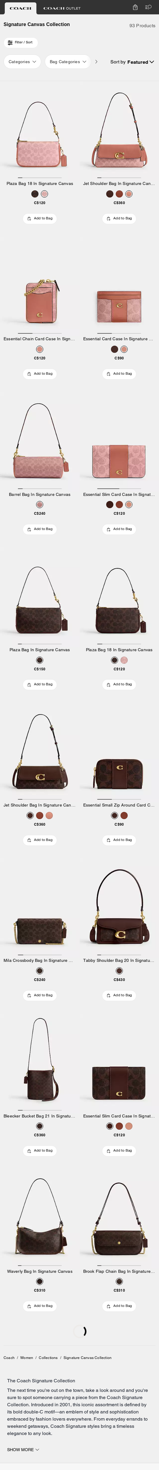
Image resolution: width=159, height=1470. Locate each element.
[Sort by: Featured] (140, 62)
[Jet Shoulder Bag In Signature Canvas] (119, 131)
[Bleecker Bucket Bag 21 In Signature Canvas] (40, 1063)
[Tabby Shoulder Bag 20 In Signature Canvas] (119, 908)
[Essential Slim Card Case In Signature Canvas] (119, 442)
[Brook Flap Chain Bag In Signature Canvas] (119, 1219)
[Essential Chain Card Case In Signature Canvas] (40, 286)
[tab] (20, 8)
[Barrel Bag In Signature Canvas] (40, 442)
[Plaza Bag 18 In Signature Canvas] (40, 131)
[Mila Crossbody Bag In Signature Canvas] (40, 908)
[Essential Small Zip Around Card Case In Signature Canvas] (119, 752)
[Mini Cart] (135, 7)
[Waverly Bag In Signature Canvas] (40, 1219)
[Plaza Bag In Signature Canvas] (40, 597)
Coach (9, 1358)
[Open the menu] (147, 7)
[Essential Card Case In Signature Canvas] (119, 286)
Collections (48, 1358)
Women (26, 1358)
